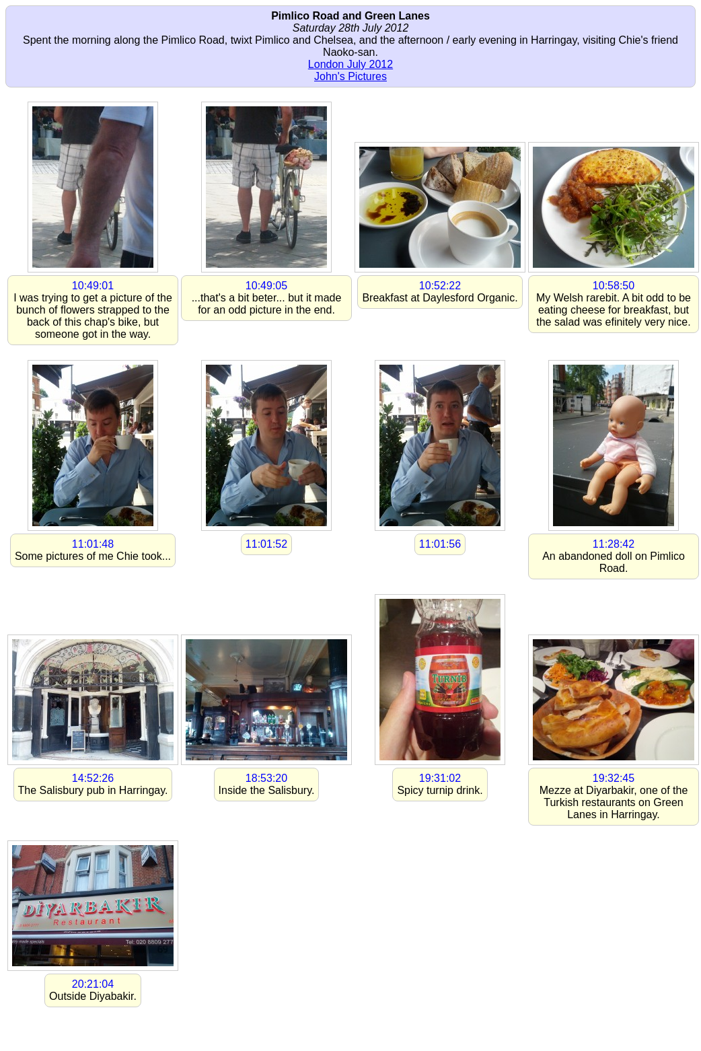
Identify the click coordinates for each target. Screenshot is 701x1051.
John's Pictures (350, 76)
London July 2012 (350, 64)
